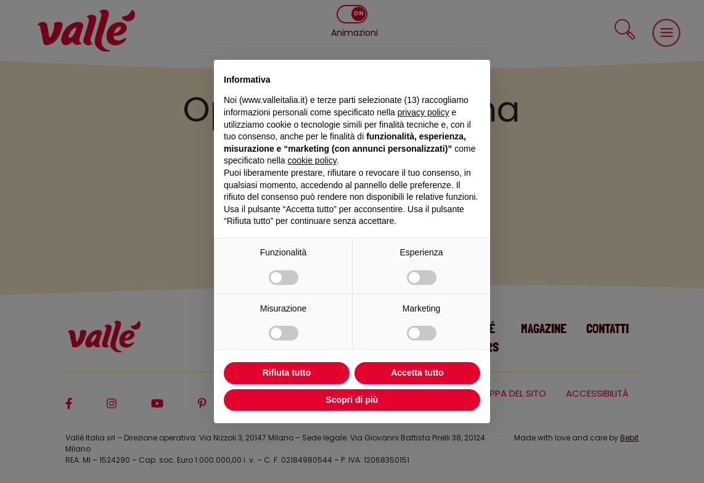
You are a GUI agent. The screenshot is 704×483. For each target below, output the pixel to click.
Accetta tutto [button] (417, 373)
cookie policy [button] (312, 160)
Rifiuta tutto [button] (287, 373)
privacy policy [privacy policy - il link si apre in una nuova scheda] (423, 112)
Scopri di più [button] (352, 400)
